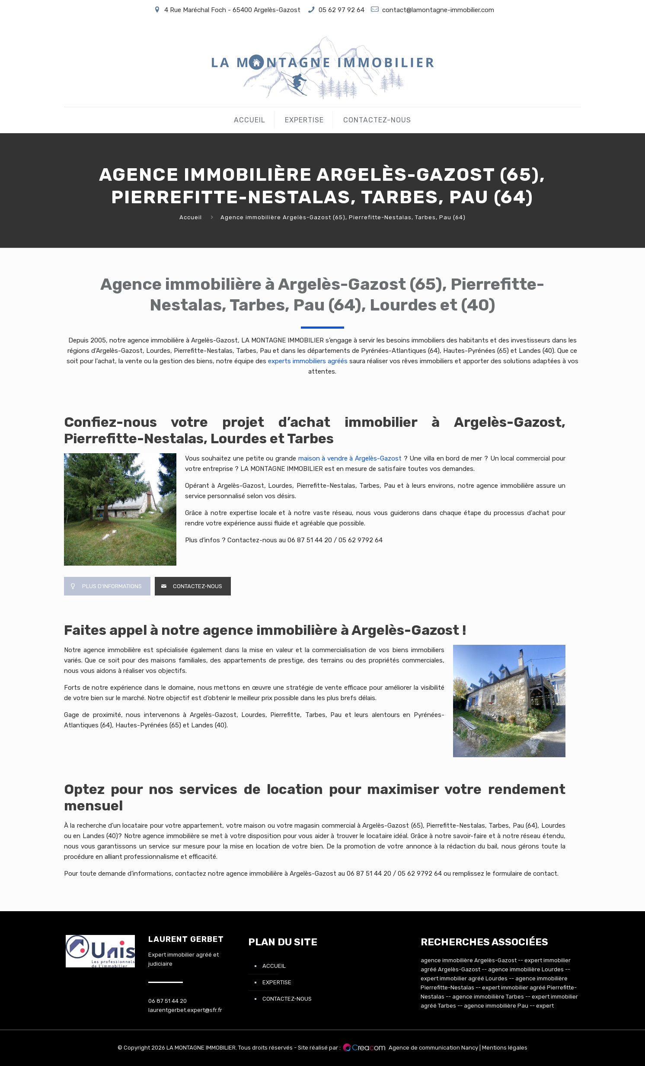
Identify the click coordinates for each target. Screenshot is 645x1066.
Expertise (276, 982)
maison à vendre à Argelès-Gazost (351, 458)
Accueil (190, 217)
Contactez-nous (287, 999)
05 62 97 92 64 (341, 10)
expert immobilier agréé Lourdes (464, 978)
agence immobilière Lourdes (526, 969)
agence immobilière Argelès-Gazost (469, 960)
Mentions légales (504, 1047)
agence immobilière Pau (496, 1005)
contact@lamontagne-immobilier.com (438, 10)
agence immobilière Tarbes (488, 996)
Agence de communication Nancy (433, 1047)
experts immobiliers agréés (308, 361)
